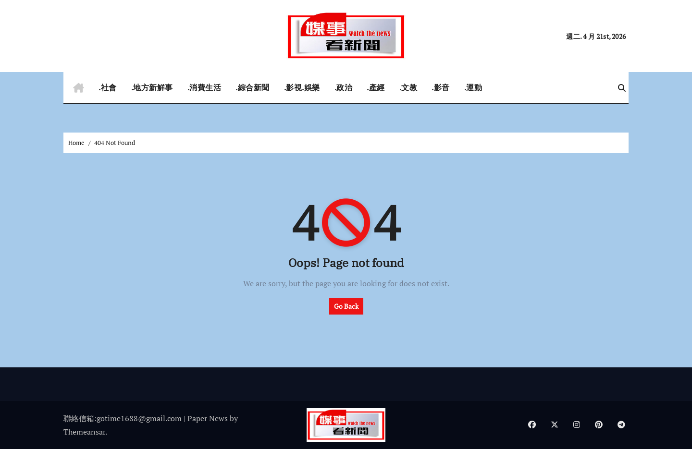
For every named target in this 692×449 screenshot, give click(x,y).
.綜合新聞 (252, 87)
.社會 (108, 87)
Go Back (346, 306)
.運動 (473, 87)
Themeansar (84, 431)
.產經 (376, 87)
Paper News (207, 418)
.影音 (441, 87)
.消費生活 (204, 87)
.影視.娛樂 (302, 87)
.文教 (408, 87)
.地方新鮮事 (152, 87)
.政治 (343, 87)
